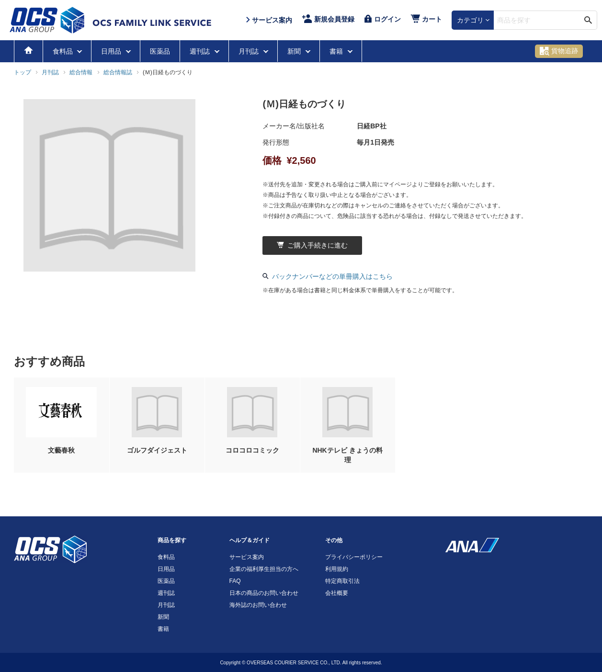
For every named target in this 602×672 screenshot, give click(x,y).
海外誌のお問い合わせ (258, 605)
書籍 (337, 51)
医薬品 (160, 51)
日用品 (112, 51)
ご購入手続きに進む (312, 245)
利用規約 (336, 569)
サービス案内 (246, 557)
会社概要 (336, 593)
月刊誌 (250, 51)
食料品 (64, 51)
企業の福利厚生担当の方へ (263, 569)
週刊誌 (201, 51)
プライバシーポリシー (354, 557)
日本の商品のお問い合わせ (263, 593)
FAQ (235, 581)
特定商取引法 (342, 581)
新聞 (295, 51)
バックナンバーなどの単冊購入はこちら (327, 276)
